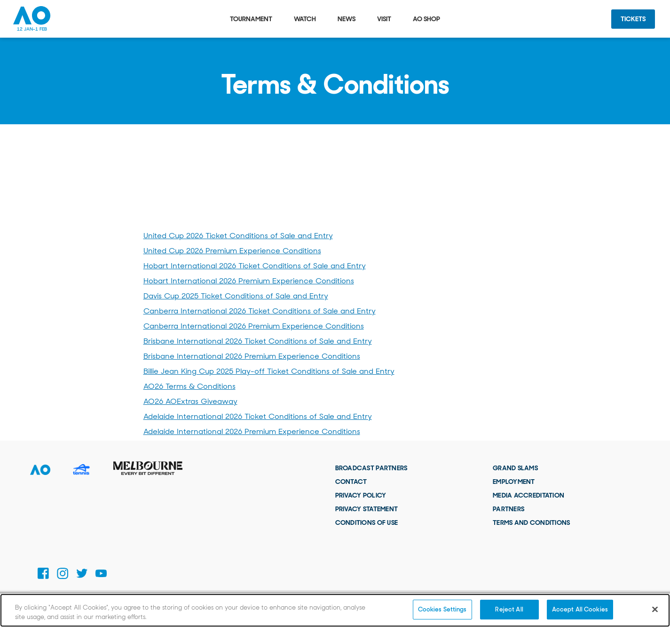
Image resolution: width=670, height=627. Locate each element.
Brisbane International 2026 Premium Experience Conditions (251, 356)
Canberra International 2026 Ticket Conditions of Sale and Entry (259, 311)
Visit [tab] (384, 19)
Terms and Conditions (531, 522)
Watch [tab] (305, 19)
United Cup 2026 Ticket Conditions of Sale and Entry (238, 236)
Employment (514, 481)
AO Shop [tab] (426, 19)
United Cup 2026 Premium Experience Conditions (232, 251)
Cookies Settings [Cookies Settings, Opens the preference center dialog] (442, 609)
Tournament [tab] (251, 19)
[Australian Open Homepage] (32, 19)
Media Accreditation (528, 495)
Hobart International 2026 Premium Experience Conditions (248, 281)
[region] (335, 610)
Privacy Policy (360, 495)
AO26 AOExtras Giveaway (190, 401)
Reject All (509, 609)
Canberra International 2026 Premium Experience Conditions (253, 326)
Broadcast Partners (371, 468)
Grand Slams (515, 468)
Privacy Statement (366, 509)
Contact (351, 481)
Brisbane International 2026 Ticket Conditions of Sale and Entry (257, 341)
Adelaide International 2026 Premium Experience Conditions (251, 431)
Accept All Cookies (580, 609)
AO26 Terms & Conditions (189, 386)
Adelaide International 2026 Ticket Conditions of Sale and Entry (257, 416)
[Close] (655, 609)
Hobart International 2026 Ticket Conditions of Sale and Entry (254, 266)
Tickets (633, 19)
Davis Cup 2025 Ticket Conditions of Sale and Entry (235, 296)
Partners (508, 509)
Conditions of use (366, 522)
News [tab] (346, 19)
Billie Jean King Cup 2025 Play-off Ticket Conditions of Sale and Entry (268, 371)
